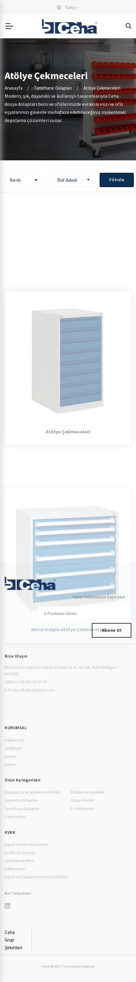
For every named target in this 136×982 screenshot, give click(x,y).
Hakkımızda (15, 740)
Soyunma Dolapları (21, 800)
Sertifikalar (13, 748)
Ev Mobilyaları (82, 808)
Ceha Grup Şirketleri (13, 940)
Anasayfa (13, 88)
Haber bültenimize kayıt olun (99, 597)
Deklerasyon (15, 868)
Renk (15, 180)
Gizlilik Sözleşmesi (20, 852)
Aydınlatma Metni (19, 860)
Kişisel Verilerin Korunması (26, 844)
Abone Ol (111, 630)
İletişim (10, 764)
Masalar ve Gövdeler (87, 792)
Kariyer (10, 756)
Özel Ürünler (15, 816)
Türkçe (66, 7)
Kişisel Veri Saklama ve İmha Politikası (36, 877)
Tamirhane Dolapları (53, 88)
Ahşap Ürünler (82, 800)
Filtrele (116, 179)
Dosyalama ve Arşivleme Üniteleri (32, 792)
